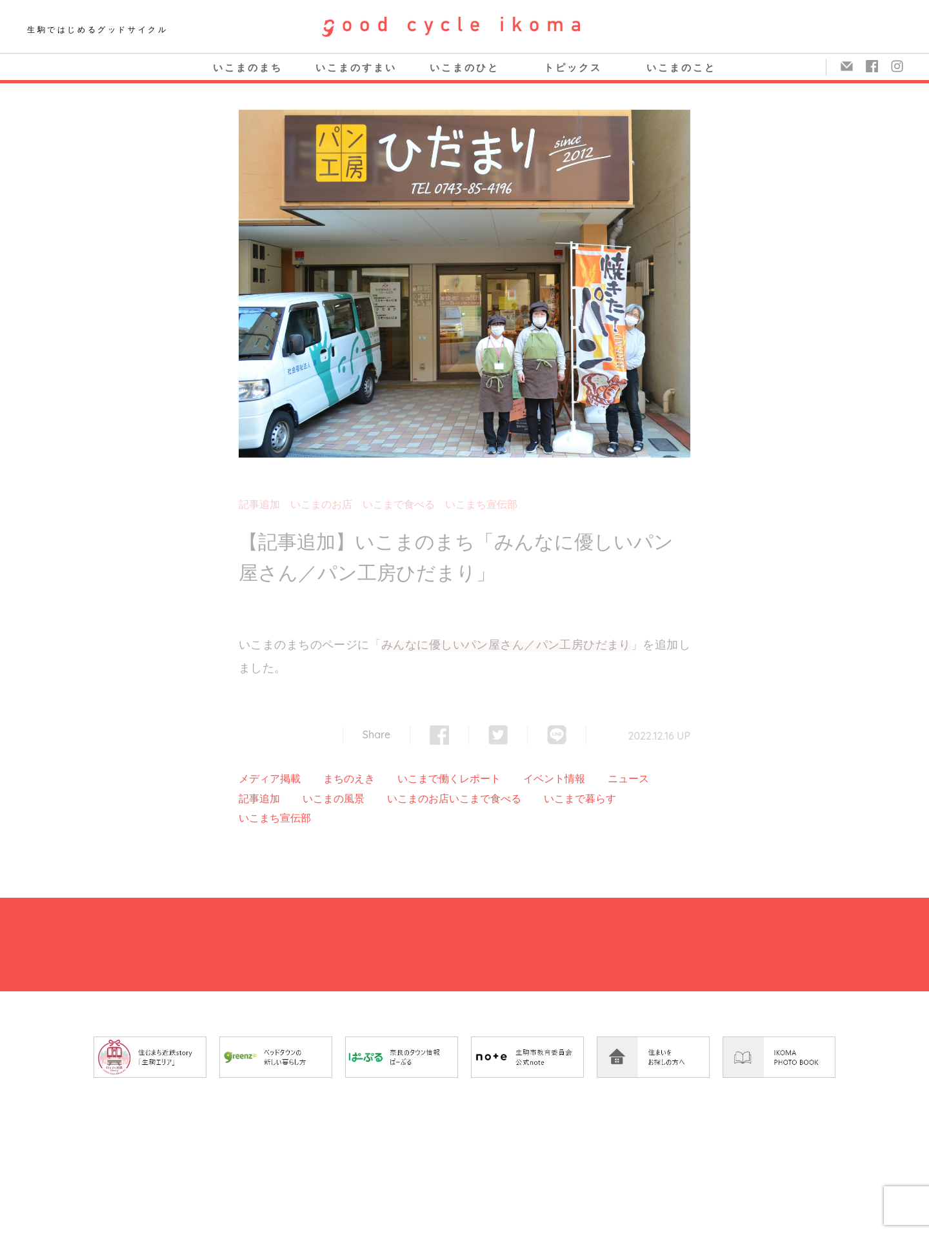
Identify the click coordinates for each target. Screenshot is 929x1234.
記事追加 (259, 504)
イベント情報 (554, 778)
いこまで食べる (399, 504)
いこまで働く (428, 778)
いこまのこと (681, 67)
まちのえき (349, 778)
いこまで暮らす (580, 798)
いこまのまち (248, 67)
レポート (480, 778)
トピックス (573, 67)
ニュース (628, 778)
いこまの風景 (334, 798)
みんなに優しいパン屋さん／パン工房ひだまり (506, 644)
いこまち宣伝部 (481, 504)
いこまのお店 (321, 504)
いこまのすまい (356, 67)
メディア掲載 (270, 778)
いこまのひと (464, 67)
